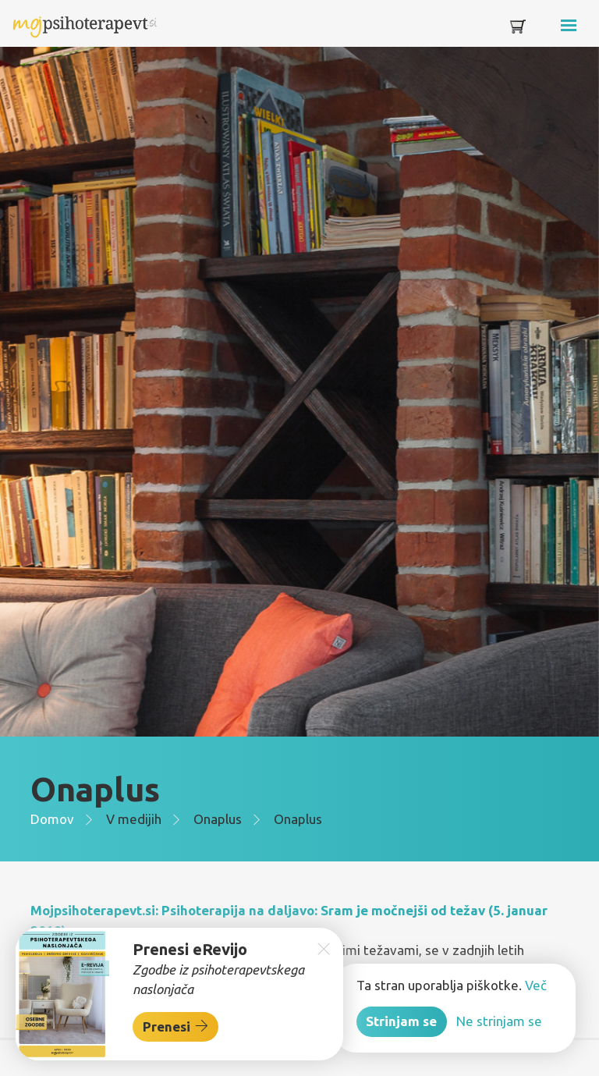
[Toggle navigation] (546, 29)
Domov (52, 818)
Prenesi (176, 1026)
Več (536, 985)
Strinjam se (401, 1021)
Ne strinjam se (499, 1021)
